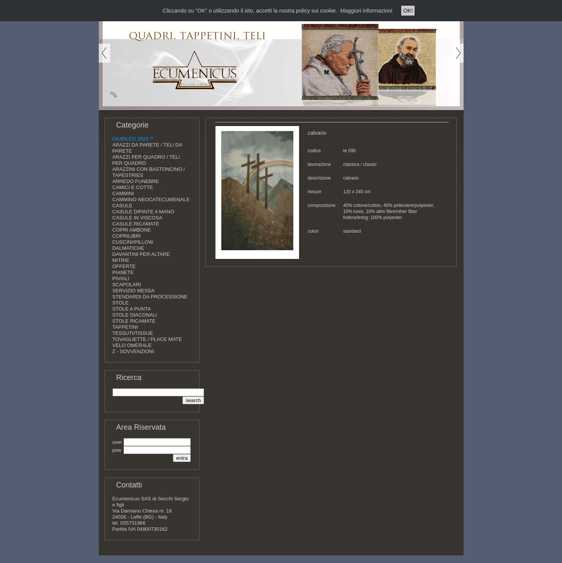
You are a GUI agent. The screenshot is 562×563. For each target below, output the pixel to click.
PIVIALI (121, 278)
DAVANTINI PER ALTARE (141, 254)
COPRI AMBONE (131, 230)
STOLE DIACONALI (134, 315)
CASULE (122, 205)
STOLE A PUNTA (131, 309)
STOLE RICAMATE (134, 321)
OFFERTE (124, 266)
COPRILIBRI (126, 236)
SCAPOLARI (126, 284)
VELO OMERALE (132, 345)
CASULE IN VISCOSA (137, 218)
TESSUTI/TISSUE (132, 333)
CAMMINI (123, 193)
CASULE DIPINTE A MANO (143, 211)
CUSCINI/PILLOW (133, 242)
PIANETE (123, 272)
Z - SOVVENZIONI (133, 351)
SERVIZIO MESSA (133, 290)
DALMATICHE (128, 248)
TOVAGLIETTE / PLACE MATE (147, 339)
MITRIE (121, 260)
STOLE (120, 303)
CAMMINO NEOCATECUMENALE (151, 199)
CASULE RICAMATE (136, 224)
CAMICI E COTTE (132, 187)
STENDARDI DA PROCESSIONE (150, 297)
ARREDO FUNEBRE (135, 181)
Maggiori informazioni (366, 11)
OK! (408, 11)
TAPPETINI (125, 327)
